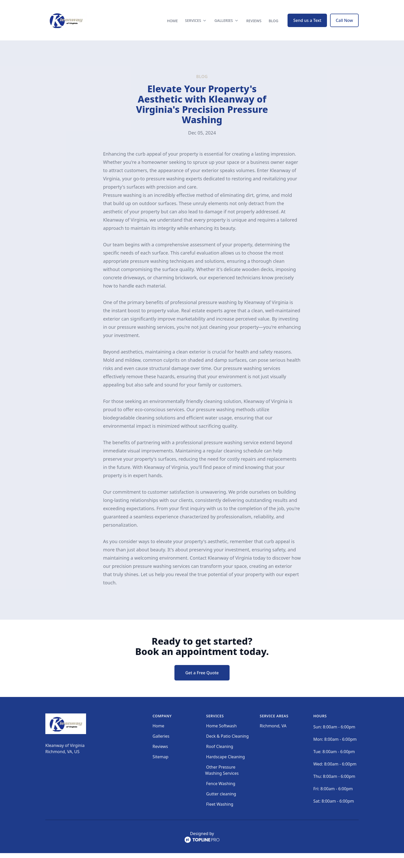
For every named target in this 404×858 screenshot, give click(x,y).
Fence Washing (220, 788)
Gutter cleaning (221, 799)
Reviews (254, 23)
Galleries (161, 741)
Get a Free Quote (202, 677)
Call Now (344, 23)
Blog (274, 23)
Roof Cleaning (219, 751)
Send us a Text (307, 23)
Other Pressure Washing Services (222, 775)
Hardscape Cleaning (225, 761)
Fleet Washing (219, 809)
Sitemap (161, 761)
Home (172, 23)
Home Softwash (221, 731)
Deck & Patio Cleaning (227, 741)
